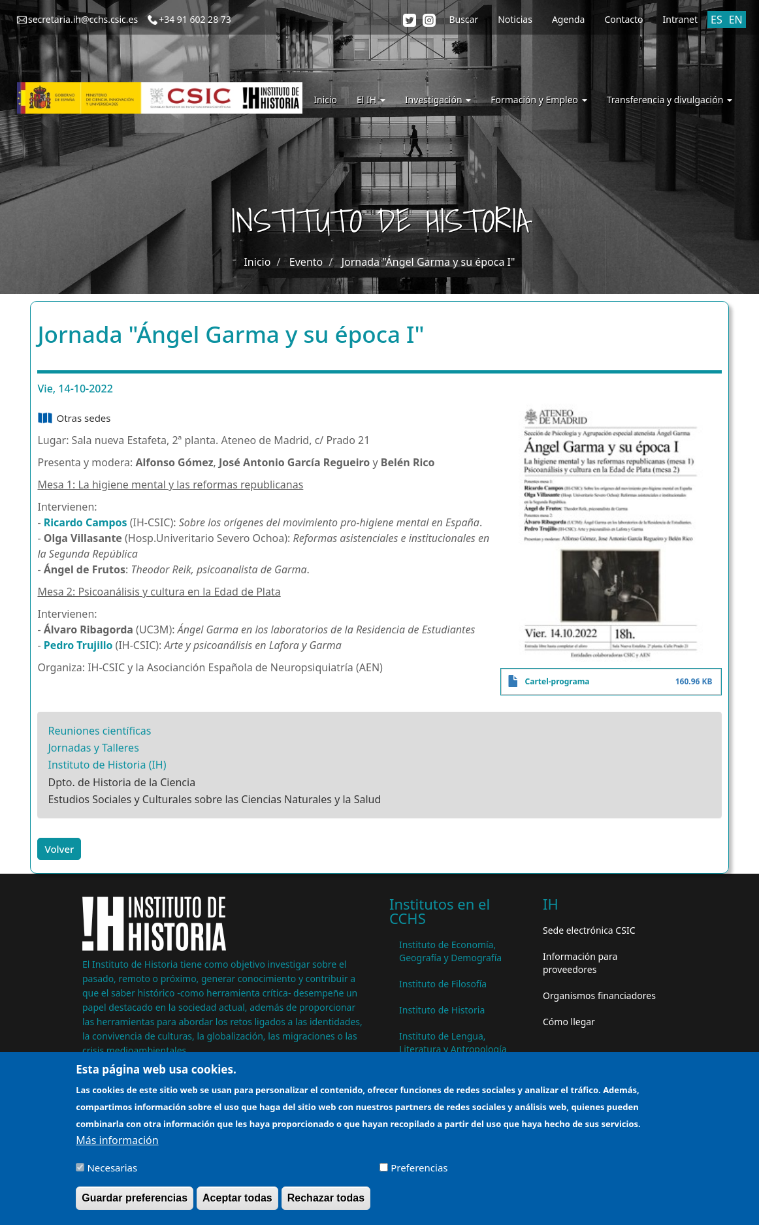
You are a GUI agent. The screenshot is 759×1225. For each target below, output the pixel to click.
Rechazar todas (325, 1202)
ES (716, 19)
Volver (59, 848)
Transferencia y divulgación (669, 99)
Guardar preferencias (134, 1202)
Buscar (463, 19)
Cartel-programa (557, 681)
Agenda (568, 19)
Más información (117, 1145)
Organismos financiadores (599, 995)
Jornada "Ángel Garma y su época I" (428, 262)
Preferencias (419, 1172)
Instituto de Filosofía (443, 984)
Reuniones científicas (99, 731)
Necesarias (112, 1172)
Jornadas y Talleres (93, 747)
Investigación (438, 99)
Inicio (325, 99)
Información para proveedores (580, 963)
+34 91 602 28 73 (195, 19)
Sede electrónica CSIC (589, 930)
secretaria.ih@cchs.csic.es (83, 19)
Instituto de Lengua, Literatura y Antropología (453, 1042)
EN (736, 19)
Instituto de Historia (442, 1010)
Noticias (515, 19)
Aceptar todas (237, 1202)
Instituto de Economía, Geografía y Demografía (450, 951)
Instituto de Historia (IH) (107, 764)
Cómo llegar (569, 1021)
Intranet (680, 19)
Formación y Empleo (539, 99)
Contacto (623, 19)
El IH (371, 99)
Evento (306, 262)
